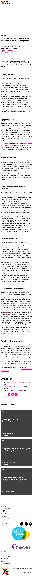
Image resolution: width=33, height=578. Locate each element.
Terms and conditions (6, 563)
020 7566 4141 (5, 516)
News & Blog (20, 390)
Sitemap (3, 561)
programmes (8, 314)
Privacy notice (4, 559)
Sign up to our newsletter (10, 386)
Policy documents (5, 556)
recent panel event (6, 65)
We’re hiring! (4, 551)
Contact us (5, 524)
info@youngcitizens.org (7, 519)
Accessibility (4, 554)
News (10, 51)
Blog (3, 51)
